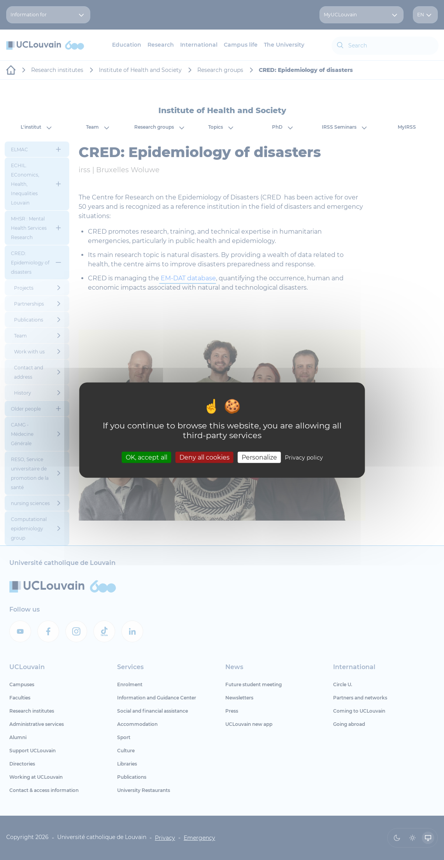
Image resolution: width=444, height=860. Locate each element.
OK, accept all (146, 457)
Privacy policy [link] (304, 457)
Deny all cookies (204, 457)
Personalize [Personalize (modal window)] (259, 457)
